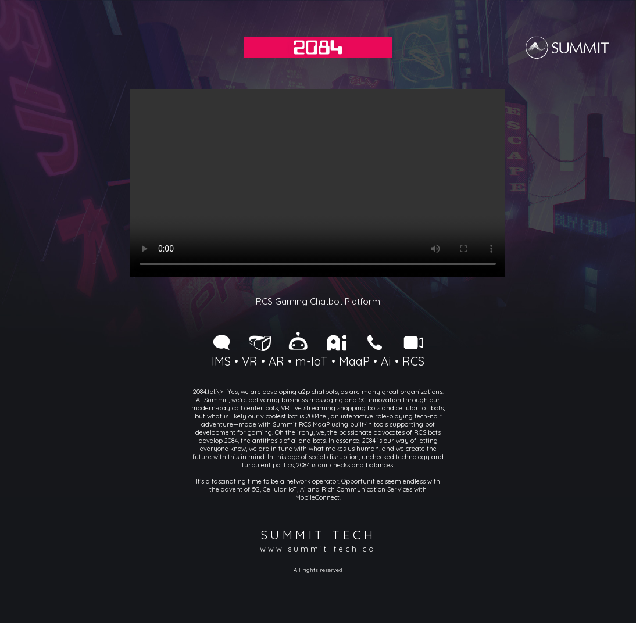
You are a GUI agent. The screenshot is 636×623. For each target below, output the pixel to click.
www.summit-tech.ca (318, 548)
